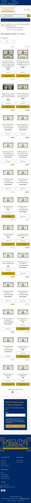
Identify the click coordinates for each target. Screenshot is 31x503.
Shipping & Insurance (5, 478)
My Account (3, 462)
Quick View (8, 72)
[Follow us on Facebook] (2, 490)
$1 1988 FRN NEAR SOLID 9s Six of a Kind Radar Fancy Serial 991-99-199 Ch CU (23, 95)
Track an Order (19, 462)
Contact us (19, 29)
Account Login (19, 460)
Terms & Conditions (5, 465)
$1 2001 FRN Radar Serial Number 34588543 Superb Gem (8, 263)
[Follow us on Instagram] (4, 490)
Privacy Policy (4, 464)
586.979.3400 (4, 3)
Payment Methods (5, 476)
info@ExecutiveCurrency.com (9, 4)
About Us (3, 472)
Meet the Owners (4, 474)
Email (7, 412)
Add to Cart (8, 75)
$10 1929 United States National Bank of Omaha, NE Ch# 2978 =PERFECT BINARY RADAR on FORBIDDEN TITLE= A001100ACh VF (8, 64)
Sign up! (15, 426)
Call (4, 128)
